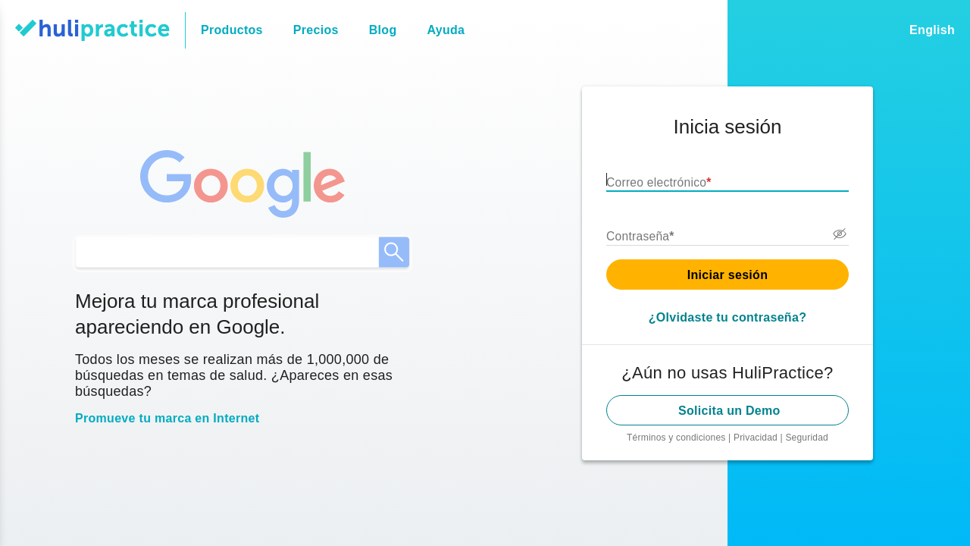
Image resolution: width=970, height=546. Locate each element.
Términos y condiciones (678, 437)
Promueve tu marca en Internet (164, 420)
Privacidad (758, 437)
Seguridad (808, 437)
